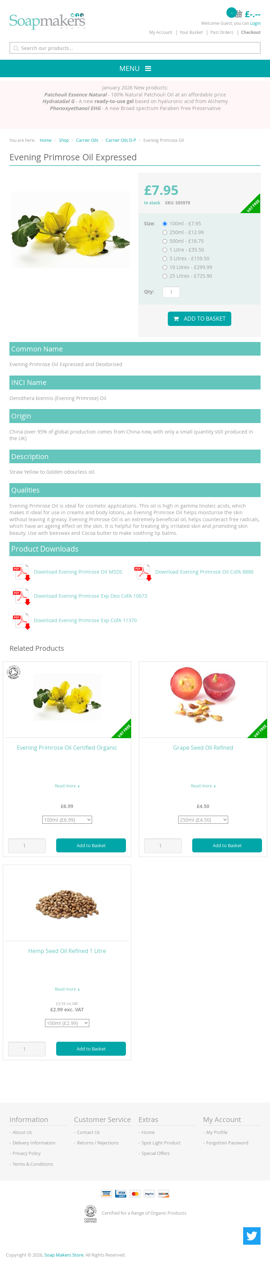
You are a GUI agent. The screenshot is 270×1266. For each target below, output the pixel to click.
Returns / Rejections (98, 1143)
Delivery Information (34, 1143)
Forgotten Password (227, 1143)
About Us (22, 1132)
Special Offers (156, 1153)
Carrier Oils (87, 140)
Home (46, 140)
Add (91, 845)
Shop (64, 140)
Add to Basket (199, 318)
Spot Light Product (161, 1143)
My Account (160, 32)
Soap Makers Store (63, 1255)
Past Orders (221, 32)
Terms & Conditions (33, 1164)
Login (255, 23)
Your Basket (191, 32)
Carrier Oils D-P (121, 140)
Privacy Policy (27, 1153)
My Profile (216, 1132)
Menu (129, 68)
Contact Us (88, 1132)
